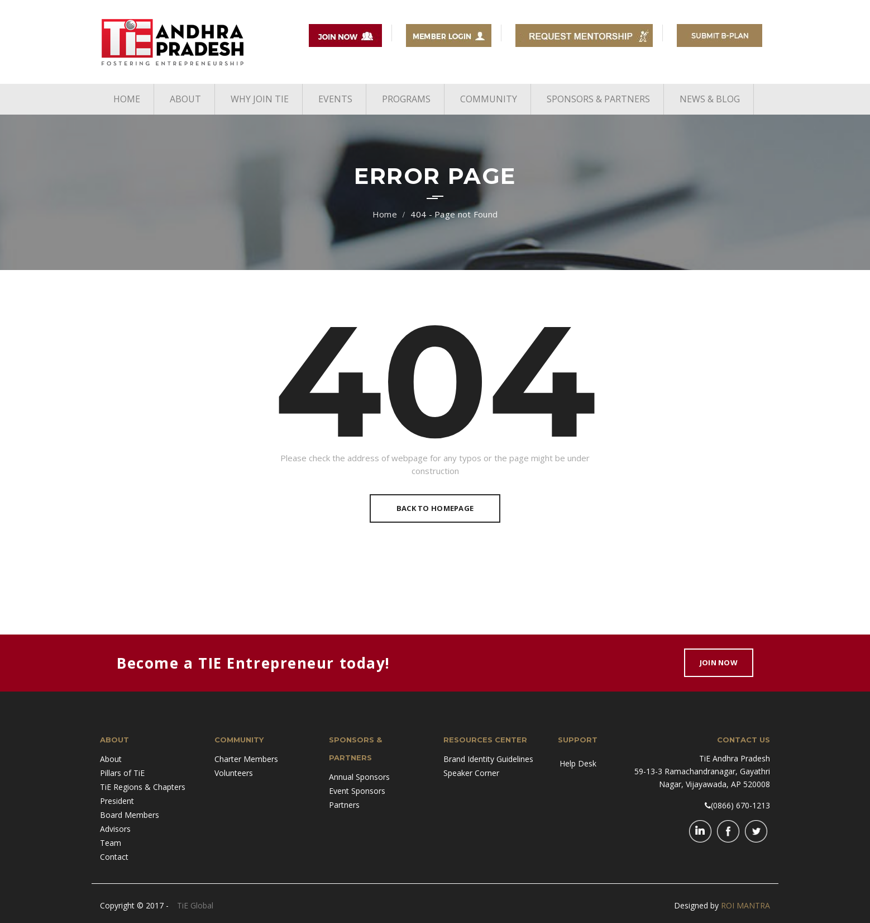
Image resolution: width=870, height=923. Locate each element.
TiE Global (195, 905)
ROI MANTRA (745, 905)
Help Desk (578, 763)
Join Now (719, 662)
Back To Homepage (435, 508)
